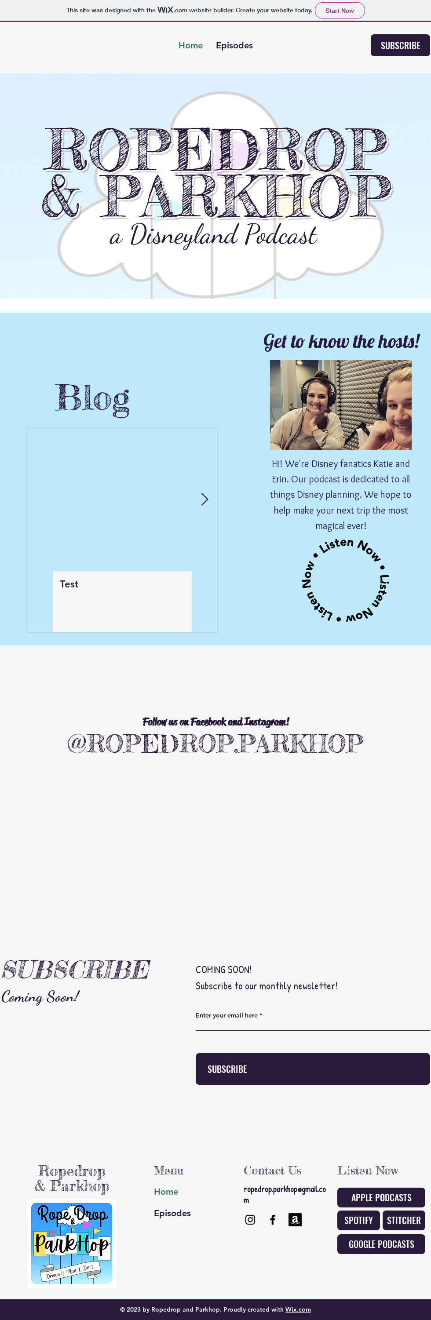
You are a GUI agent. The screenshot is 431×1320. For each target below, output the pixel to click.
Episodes (172, 1213)
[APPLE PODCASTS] (381, 1197)
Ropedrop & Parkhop (72, 1178)
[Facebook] (272, 1219)
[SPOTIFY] (358, 1220)
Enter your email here (227, 1015)
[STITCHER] (404, 1220)
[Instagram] (250, 1219)
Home (166, 1191)
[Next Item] (204, 500)
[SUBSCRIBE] (400, 45)
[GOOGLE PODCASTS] (381, 1244)
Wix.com (298, 1309)
